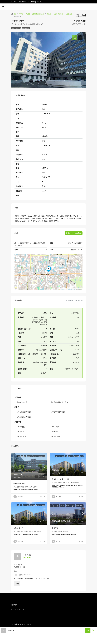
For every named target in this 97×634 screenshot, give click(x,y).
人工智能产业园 (25, 412)
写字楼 (21, 14)
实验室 (49, 14)
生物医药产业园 (25, 417)
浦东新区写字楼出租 (38, 14)
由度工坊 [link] (55, 528)
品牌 (53, 506)
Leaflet (61, 289)
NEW (63, 456)
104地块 (22, 427)
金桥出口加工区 (58, 14)
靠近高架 (56, 436)
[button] (77, 15)
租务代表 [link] (20, 496)
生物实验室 (69, 14)
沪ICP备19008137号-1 (18, 610)
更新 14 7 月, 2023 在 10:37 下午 (74, 300)
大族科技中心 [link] (18, 528)
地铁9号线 (76, 456)
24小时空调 (23, 402)
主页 (15, 14)
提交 (17, 584)
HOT (22, 456)
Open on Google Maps (74, 233)
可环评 (21, 432)
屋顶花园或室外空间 (60, 402)
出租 (13, 28)
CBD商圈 (56, 427)
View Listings (27, 557)
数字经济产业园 (59, 412)
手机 (16, 571)
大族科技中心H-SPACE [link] (60, 479)
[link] (29, 466)
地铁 (25, 456)
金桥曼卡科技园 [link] (19, 483)
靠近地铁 (55, 432)
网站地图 (14, 605)
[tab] (74, 37)
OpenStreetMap (71, 289)
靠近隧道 (22, 436)
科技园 (28, 14)
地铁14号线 (18, 28)
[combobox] (16, 575)
